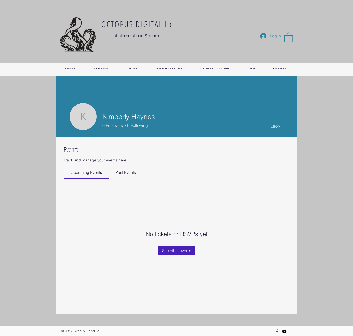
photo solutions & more (136, 35)
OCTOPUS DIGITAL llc (137, 24)
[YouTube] (284, 331)
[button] (288, 37)
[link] (86, 172)
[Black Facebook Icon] (277, 331)
